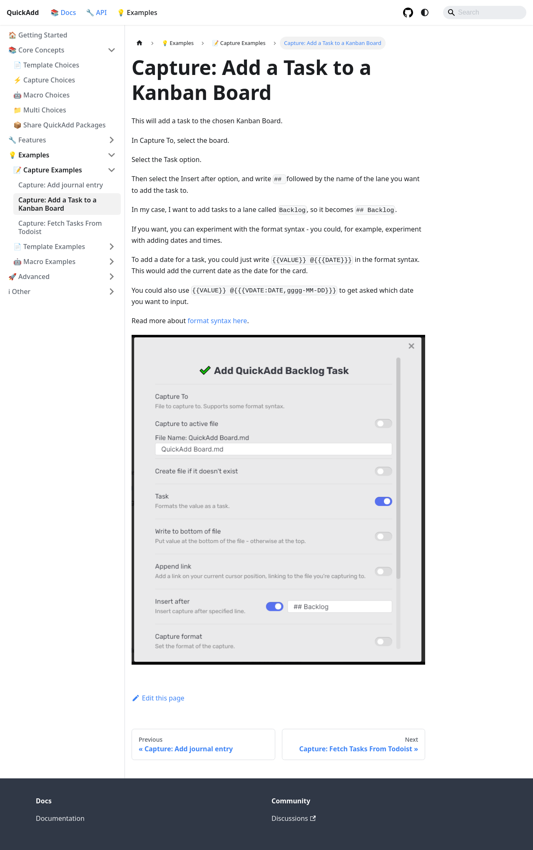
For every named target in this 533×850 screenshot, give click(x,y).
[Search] (484, 12)
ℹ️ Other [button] (19, 291)
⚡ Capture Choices (44, 80)
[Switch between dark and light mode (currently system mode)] (424, 12)
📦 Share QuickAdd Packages (59, 125)
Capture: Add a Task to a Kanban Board (57, 204)
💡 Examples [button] (28, 155)
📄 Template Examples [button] (49, 246)
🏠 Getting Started (37, 35)
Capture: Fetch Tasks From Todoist (60, 227)
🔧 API (96, 12)
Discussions (293, 818)
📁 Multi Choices (39, 110)
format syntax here (217, 320)
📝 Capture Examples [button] (47, 169)
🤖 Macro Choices (41, 95)
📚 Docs (63, 12)
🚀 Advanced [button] (29, 276)
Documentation (60, 818)
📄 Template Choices (46, 65)
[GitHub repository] (408, 12)
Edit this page (158, 698)
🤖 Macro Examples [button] (44, 261)
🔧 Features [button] (27, 140)
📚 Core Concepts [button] (36, 50)
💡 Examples (137, 12)
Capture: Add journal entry (60, 184)
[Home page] (139, 43)
